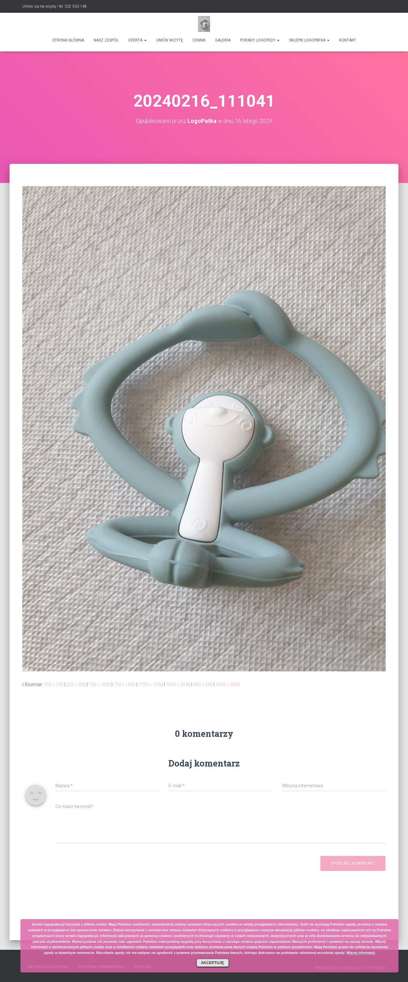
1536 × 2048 (178, 684)
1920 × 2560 (227, 684)
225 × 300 (76, 684)
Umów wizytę (169, 40)
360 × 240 (203, 684)
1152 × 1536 (150, 684)
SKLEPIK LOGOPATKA (309, 40)
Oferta (137, 40)
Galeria (222, 40)
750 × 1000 (100, 684)
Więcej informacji (360, 953)
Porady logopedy (260, 40)
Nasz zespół (106, 40)
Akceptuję (212, 963)
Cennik (199, 40)
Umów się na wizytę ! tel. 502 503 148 (54, 6)
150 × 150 (53, 684)
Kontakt (347, 40)
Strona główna (68, 40)
